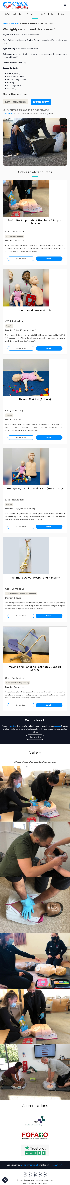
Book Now (41, 101)
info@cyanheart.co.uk (29, 1165)
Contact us (8, 113)
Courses (15, 23)
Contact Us (35, 737)
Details (49, 259)
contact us (12, 726)
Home (5, 23)
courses (57, 726)
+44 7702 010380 (56, 1165)
